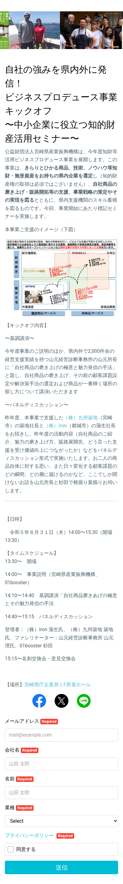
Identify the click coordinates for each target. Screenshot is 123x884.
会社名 (21, 750)
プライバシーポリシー (30, 835)
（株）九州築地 (80, 418)
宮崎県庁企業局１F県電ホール (57, 685)
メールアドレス (31, 721)
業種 (19, 808)
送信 (62, 867)
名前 (19, 779)
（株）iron (55, 426)
